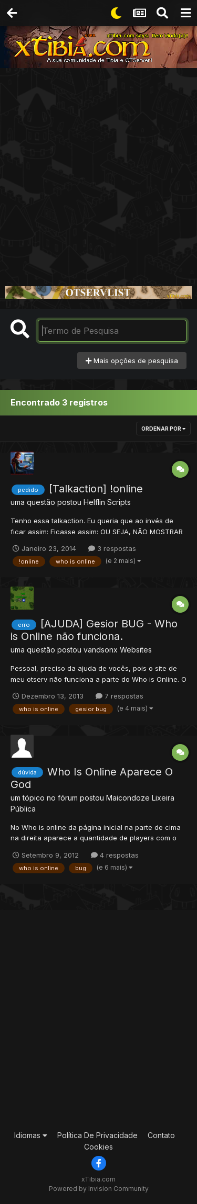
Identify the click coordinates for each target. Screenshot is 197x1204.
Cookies (98, 1146)
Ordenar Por (163, 428)
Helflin (94, 502)
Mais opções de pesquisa (132, 360)
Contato (161, 1135)
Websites (136, 649)
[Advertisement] (98, 171)
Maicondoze (128, 797)
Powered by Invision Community (99, 1188)
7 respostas (119, 696)
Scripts (119, 502)
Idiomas (30, 1135)
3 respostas (112, 548)
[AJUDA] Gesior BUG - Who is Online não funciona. (94, 630)
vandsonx (101, 649)
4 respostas (115, 855)
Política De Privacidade (97, 1135)
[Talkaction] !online (96, 488)
